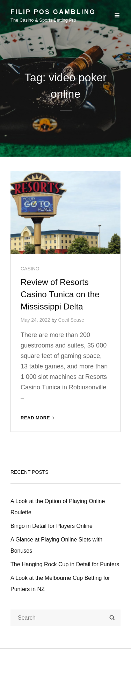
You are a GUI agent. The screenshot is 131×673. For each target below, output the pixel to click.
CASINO (30, 268)
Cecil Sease (71, 320)
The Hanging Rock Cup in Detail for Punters (64, 564)
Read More (38, 417)
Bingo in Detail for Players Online (51, 526)
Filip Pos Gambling (53, 11)
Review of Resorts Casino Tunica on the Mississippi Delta (60, 294)
